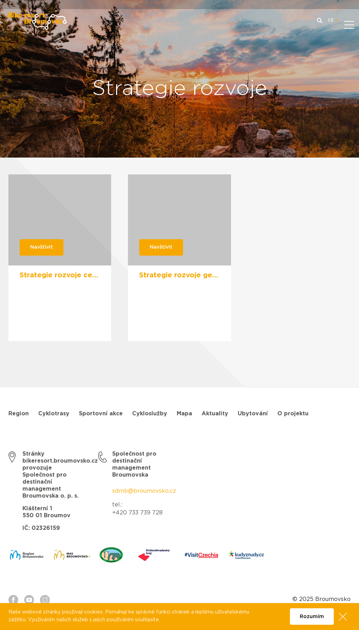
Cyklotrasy (53, 413)
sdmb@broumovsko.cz (144, 491)
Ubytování (253, 413)
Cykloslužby (149, 413)
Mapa (184, 413)
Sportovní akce (101, 413)
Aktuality (215, 413)
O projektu (293, 413)
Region (18, 413)
